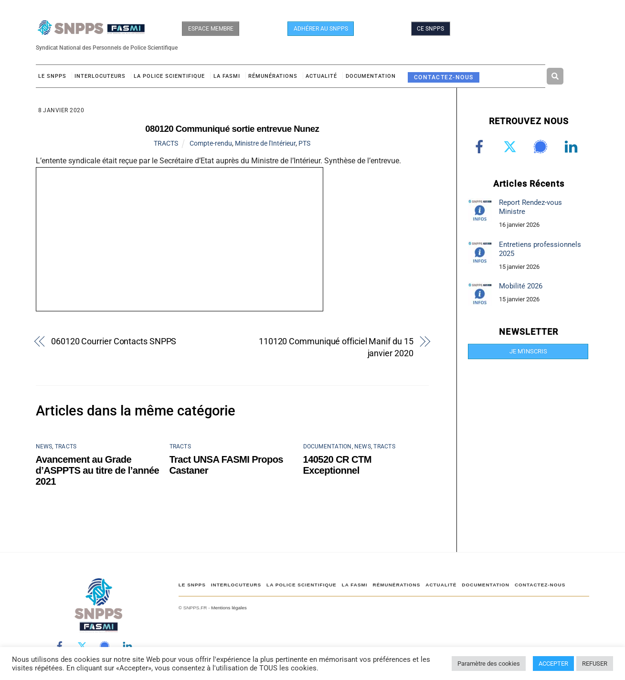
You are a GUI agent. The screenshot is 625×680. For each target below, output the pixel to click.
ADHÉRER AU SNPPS (321, 28)
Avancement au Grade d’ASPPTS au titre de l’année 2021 (97, 470)
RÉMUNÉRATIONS (272, 76)
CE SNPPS (430, 28)
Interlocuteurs (100, 76)
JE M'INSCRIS (528, 351)
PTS (304, 143)
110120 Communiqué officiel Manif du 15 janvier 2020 (336, 347)
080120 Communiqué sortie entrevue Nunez (232, 129)
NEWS (44, 446)
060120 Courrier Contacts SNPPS (113, 341)
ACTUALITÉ (321, 76)
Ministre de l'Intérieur (265, 143)
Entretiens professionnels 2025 (540, 249)
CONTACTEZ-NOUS (444, 77)
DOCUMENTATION (371, 76)
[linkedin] (573, 146)
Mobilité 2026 (520, 286)
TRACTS (166, 143)
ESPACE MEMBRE (210, 28)
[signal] (542, 146)
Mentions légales (228, 607)
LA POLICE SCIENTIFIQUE (169, 76)
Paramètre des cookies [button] (488, 663)
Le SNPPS (52, 76)
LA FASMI (226, 76)
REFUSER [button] (594, 663)
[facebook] (481, 146)
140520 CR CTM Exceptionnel (337, 465)
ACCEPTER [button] (553, 663)
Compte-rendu (211, 143)
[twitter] (511, 146)
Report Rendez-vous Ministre (530, 207)
